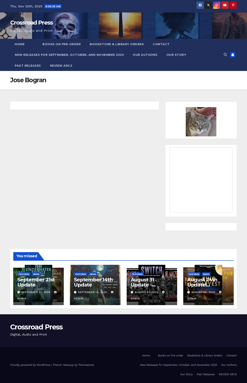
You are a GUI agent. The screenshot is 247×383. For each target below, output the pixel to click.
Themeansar (86, 364)
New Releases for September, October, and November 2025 (69, 55)
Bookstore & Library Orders (117, 44)
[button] (225, 55)
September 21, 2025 (36, 292)
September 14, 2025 (93, 292)
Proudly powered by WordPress (30, 364)
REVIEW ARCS (61, 65)
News (36, 274)
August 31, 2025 (147, 292)
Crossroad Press (31, 22)
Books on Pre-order (61, 44)
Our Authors (145, 55)
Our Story (176, 55)
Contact (161, 44)
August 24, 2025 (203, 292)
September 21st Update (36, 282)
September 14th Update (93, 282)
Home (20, 44)
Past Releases (28, 65)
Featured (24, 274)
